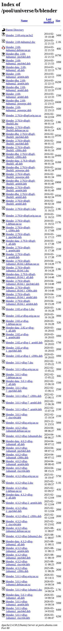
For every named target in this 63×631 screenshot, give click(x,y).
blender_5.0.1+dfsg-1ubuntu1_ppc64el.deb (18, 610)
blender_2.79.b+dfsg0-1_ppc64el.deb (18, 236)
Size (58, 20)
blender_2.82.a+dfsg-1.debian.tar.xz (17, 322)
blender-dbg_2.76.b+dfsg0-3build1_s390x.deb (20, 155)
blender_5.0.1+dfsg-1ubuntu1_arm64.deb (17, 603)
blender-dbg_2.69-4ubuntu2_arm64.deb (17, 82)
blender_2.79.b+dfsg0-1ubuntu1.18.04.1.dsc (18, 269)
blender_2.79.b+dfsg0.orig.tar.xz (23, 215)
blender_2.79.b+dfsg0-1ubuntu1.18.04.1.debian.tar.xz (22, 262)
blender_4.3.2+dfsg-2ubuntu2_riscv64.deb (18, 563)
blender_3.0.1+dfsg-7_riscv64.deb (17, 416)
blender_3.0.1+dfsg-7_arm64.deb (24, 409)
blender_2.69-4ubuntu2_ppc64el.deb (18, 62)
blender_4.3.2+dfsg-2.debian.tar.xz (17, 489)
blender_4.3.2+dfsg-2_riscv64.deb (17, 523)
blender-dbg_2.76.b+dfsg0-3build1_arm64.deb (20, 182)
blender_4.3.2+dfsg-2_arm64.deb (24, 502)
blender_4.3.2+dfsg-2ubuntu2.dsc (24, 536)
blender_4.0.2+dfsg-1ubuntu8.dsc (24, 436)
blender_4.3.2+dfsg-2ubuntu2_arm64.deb (17, 550)
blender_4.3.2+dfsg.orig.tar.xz (22, 476)
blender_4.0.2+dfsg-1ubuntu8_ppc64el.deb (18, 449)
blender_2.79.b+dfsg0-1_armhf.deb (18, 256)
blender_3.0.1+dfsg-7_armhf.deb (23, 402)
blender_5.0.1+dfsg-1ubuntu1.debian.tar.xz (18, 583)
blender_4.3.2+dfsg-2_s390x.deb (23, 516)
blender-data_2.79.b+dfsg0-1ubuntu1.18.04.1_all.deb (21, 276)
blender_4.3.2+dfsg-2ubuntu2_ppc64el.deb (18, 556)
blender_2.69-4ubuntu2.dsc (20, 42)
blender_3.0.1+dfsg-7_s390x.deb (23, 396)
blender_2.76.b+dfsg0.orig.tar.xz (23, 115)
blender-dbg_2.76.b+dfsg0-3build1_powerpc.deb (20, 169)
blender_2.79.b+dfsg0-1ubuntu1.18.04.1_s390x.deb (21, 289)
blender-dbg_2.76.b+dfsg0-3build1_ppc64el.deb (20, 135)
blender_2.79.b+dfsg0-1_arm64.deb (18, 249)
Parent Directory (15, 29)
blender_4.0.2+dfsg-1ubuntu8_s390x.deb (17, 456)
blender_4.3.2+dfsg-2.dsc (19, 482)
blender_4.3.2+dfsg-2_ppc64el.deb (17, 509)
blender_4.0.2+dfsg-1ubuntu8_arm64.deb (17, 463)
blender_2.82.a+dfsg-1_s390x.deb (24, 355)
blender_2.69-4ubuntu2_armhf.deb (17, 95)
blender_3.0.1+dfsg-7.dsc (19, 362)
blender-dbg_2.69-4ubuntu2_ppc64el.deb (18, 55)
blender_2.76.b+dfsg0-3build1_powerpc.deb (18, 175)
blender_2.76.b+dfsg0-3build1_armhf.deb (18, 202)
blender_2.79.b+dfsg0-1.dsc (21, 209)
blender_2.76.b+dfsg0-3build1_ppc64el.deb (18, 142)
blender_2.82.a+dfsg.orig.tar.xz (23, 315)
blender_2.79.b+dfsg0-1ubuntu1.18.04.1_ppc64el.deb (22, 282)
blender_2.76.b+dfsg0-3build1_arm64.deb (18, 189)
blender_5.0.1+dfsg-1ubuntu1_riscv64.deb (18, 616)
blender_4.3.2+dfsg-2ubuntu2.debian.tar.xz (18, 529)
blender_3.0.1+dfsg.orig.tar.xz (22, 369)
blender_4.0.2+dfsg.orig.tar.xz (22, 422)
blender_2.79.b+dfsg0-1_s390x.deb (18, 229)
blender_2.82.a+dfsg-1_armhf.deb (24, 342)
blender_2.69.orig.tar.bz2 (19, 35)
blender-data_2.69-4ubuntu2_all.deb (16, 69)
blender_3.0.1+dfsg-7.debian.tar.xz (17, 376)
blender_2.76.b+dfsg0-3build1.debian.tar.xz (18, 129)
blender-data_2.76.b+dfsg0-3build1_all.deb (21, 162)
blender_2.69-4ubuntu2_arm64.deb (17, 75)
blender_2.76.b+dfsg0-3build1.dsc (18, 122)
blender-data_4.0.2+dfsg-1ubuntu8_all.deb (19, 443)
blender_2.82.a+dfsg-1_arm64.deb (17, 336)
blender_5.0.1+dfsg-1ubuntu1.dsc (24, 589)
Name (24, 20)
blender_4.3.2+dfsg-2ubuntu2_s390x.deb (17, 570)
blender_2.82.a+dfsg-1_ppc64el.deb (17, 349)
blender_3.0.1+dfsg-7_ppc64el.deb (17, 389)
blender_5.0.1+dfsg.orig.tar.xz (22, 576)
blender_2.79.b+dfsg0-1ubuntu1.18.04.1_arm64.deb (21, 302)
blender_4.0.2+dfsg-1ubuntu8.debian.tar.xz (18, 429)
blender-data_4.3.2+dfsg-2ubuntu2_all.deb (19, 543)
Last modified (49, 21)
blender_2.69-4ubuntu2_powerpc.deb (18, 109)
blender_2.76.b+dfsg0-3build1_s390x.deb (18, 149)
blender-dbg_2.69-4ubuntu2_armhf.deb (17, 89)
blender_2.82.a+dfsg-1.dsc (20, 309)
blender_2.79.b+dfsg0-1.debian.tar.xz (18, 222)
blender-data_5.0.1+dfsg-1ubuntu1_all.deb (19, 596)
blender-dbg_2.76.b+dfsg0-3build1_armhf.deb (20, 196)
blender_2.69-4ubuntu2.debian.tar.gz (18, 49)
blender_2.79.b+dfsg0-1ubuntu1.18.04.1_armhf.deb (21, 296)
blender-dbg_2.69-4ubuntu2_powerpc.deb (18, 102)
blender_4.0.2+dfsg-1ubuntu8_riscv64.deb (18, 469)
